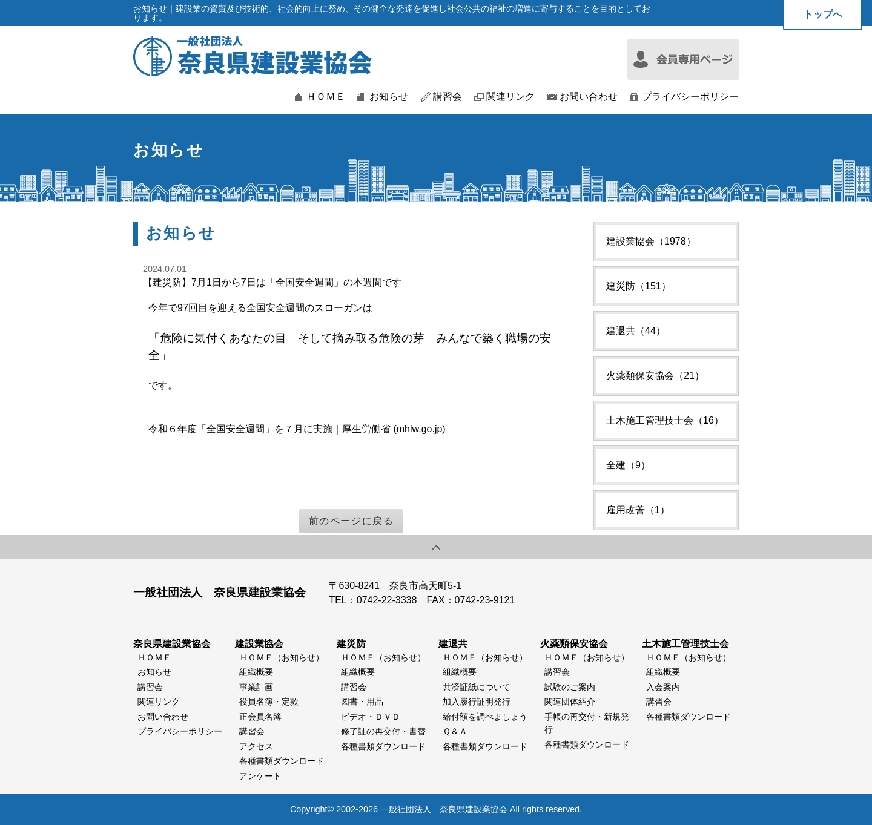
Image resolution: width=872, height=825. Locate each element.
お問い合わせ (589, 97)
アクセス (256, 746)
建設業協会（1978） (651, 241)
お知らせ (388, 97)
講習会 (447, 97)
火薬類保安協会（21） (655, 375)
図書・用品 (362, 701)
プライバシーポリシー (690, 97)
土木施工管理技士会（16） (665, 420)
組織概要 (256, 672)
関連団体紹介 (569, 701)
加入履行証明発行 (476, 701)
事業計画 (256, 687)
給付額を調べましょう (485, 716)
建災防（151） (638, 286)
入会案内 (663, 687)
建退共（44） (636, 331)
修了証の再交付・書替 (383, 731)
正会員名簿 (260, 716)
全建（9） (628, 465)
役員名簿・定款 (269, 701)
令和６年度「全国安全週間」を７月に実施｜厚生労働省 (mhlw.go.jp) (297, 429)
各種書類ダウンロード (281, 761)
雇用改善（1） (638, 510)
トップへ (823, 14)
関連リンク (510, 97)
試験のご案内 (569, 687)
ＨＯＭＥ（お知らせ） (281, 657)
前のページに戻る (351, 521)
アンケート (260, 776)
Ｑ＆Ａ (455, 731)
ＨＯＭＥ (325, 97)
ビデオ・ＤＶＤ (370, 716)
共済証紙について (476, 687)
